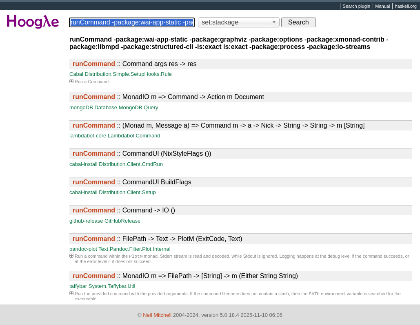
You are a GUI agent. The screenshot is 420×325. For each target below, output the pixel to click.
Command (98, 81)
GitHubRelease (122, 221)
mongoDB (81, 107)
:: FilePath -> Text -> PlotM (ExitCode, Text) (157, 238)
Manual (382, 6)
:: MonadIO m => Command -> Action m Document (168, 96)
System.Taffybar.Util (112, 286)
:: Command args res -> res (135, 63)
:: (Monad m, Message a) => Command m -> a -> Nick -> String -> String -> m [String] (218, 125)
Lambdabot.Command (134, 136)
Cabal (76, 74)
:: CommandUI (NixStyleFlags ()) (142, 153)
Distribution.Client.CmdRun (131, 164)
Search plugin (357, 6)
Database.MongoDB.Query (126, 107)
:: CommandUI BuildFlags (132, 182)
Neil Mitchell (157, 315)
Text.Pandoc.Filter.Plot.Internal (134, 249)
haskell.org (405, 6)
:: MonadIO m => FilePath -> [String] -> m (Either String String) (185, 275)
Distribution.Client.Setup (127, 192)
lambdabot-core (87, 136)
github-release (86, 221)
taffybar (78, 286)
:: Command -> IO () (124, 210)
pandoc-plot (83, 249)
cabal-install (83, 164)
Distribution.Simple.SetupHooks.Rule (128, 74)
